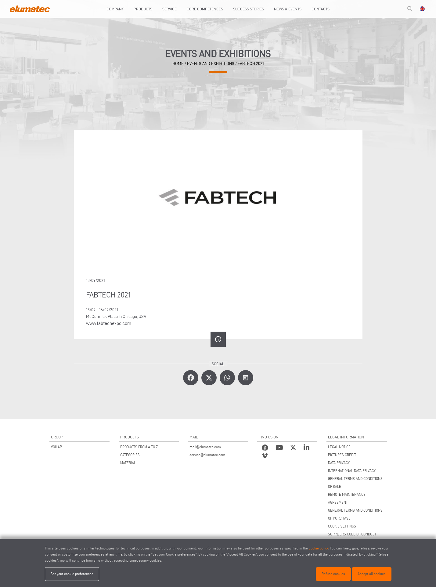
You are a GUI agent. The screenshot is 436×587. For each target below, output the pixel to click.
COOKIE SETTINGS (342, 526)
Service (169, 9)
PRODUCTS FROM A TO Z (139, 447)
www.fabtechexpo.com (108, 323)
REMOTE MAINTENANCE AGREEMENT (347, 498)
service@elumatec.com (207, 455)
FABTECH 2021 (251, 63)
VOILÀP (56, 447)
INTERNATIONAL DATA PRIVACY (352, 471)
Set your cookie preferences (72, 574)
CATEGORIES (130, 455)
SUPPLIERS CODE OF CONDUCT (352, 534)
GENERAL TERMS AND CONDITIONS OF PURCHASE (355, 514)
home (178, 63)
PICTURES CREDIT (342, 455)
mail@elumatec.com (205, 447)
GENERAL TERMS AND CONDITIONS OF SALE (355, 482)
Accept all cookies (372, 574)
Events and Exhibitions (210, 63)
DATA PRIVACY (339, 463)
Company (115, 9)
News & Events (287, 9)
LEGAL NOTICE (339, 447)
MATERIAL (128, 463)
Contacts (321, 9)
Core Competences (205, 9)
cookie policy (318, 548)
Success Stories (248, 9)
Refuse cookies (333, 574)
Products (143, 9)
